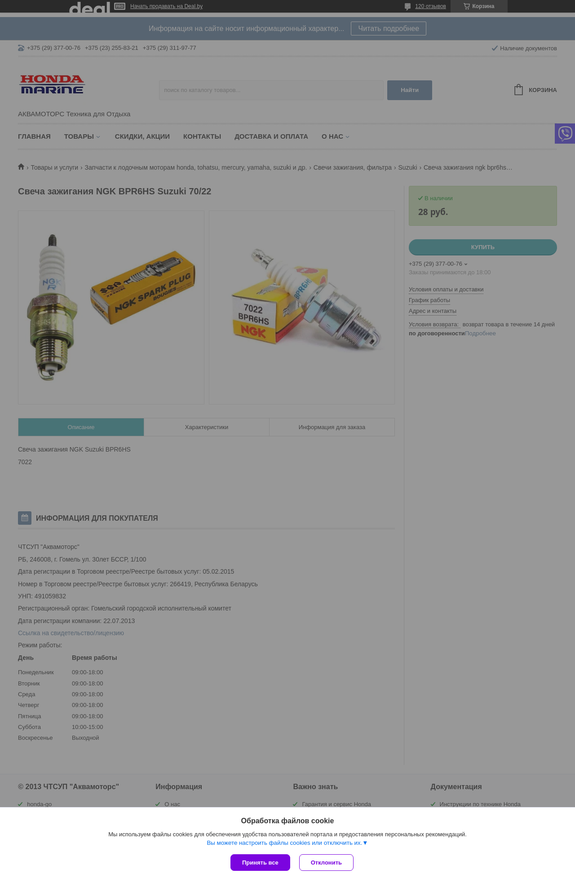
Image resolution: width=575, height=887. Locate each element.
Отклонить (326, 862)
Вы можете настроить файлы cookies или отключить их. (284, 842)
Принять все (260, 862)
